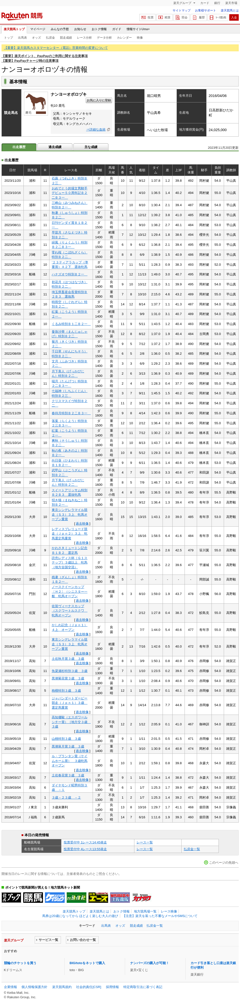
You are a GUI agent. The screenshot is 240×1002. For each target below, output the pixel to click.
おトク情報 (99, 29)
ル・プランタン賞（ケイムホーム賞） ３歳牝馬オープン (69, 760)
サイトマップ (182, 10)
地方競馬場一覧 (145, 911)
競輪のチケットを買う (20, 963)
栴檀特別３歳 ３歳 (66, 690)
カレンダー (124, 37)
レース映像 (169, 911)
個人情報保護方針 (34, 987)
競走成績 (66, 37)
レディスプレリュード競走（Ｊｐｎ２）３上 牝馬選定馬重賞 (69, 533)
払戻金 (50, 37)
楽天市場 (231, 3)
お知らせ (80, 29)
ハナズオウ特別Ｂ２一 (69, 274)
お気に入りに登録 (99, 100)
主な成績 (90, 147)
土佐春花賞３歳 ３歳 (68, 775)
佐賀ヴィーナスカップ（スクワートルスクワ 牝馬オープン (69, 610)
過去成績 (54, 147)
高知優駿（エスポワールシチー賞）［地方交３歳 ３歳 (71, 721)
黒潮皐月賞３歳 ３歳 (68, 746)
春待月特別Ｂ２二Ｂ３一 (71, 413)
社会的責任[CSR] (88, 987)
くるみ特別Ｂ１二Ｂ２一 (71, 324)
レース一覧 (145, 842)
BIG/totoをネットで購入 (87, 963)
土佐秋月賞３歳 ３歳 (68, 659)
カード (204, 3)
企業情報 (10, 987)
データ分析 (104, 37)
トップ (8, 37)
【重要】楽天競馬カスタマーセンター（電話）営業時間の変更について (56, 48)
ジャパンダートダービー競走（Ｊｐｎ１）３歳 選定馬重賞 (69, 702)
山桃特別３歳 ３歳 (66, 739)
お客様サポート (205, 10)
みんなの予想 (60, 29)
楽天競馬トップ (14, 29)
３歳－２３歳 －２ (66, 797)
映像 (140, 37)
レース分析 (84, 37)
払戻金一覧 (192, 849)
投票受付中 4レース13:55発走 (85, 849)
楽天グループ (182, 3)
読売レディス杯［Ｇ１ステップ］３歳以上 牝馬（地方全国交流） (69, 562)
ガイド (116, 29)
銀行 (217, 3)
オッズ (36, 37)
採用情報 (112, 987)
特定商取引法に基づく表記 (142, 987)
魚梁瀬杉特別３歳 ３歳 (69, 671)
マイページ (37, 29)
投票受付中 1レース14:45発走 (85, 842)
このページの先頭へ (223, 862)
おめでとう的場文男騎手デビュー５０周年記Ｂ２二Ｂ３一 (69, 192)
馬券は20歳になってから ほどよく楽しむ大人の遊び (80, 916)
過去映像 (82, 523)
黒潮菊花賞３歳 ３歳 (68, 678)
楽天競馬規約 (62, 987)
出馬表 (22, 37)
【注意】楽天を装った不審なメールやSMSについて (160, 916)
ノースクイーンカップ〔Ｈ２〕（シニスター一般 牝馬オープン (69, 591)
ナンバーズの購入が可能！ (149, 963)
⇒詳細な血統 (96, 129)
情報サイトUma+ (138, 29)
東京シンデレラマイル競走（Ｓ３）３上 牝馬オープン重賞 (69, 514)
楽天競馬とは (230, 10)
